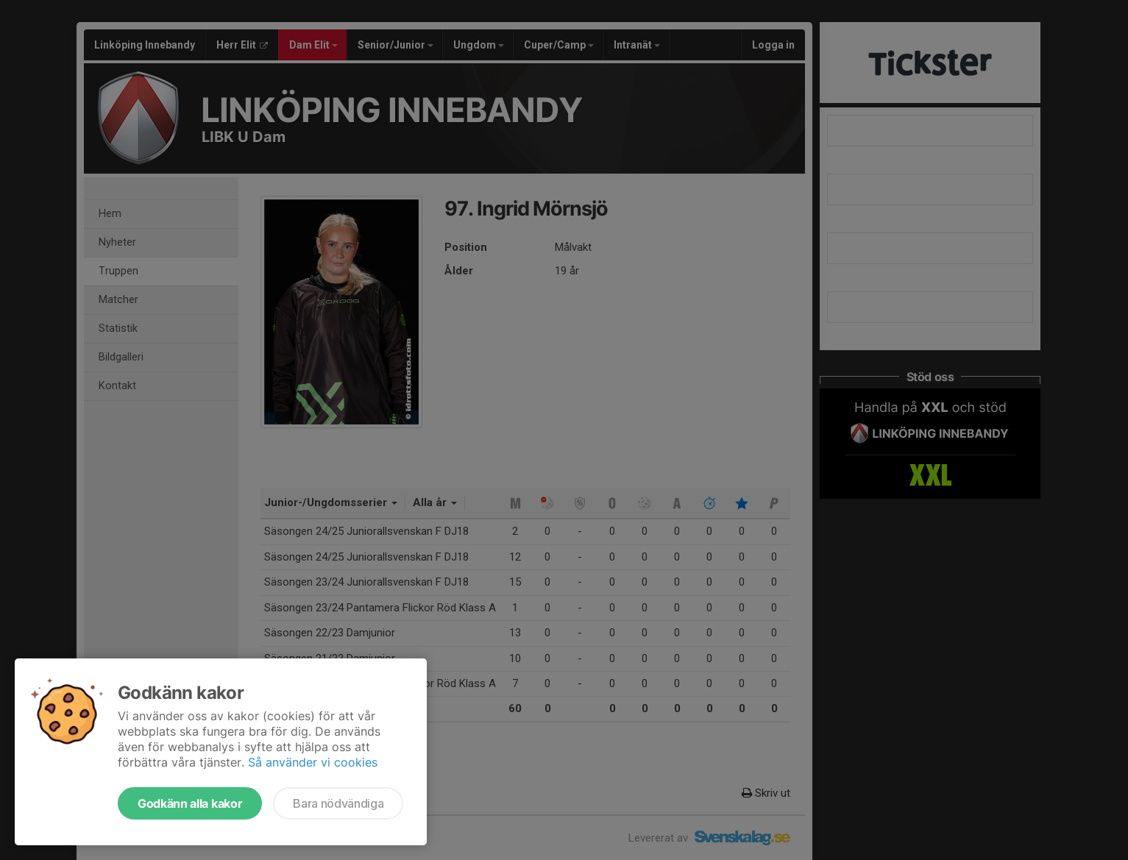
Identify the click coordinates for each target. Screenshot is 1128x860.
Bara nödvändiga (338, 803)
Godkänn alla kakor (190, 803)
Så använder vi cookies (312, 762)
